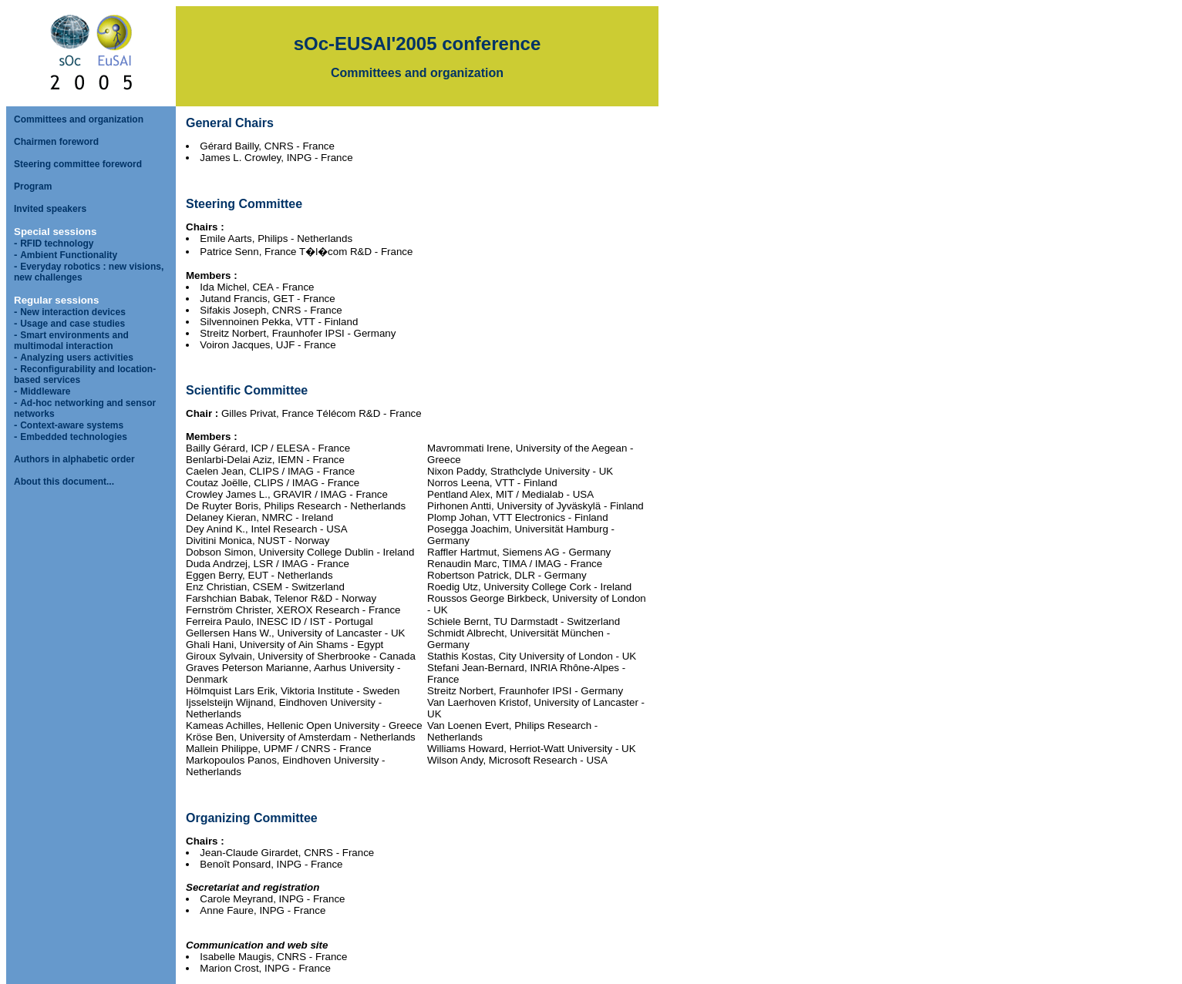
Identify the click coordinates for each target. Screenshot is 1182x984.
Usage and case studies (72, 323)
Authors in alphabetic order (74, 459)
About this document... (64, 481)
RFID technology (56, 243)
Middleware (45, 391)
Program (33, 186)
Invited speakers (50, 208)
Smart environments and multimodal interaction (71, 340)
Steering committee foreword (78, 164)
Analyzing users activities (76, 357)
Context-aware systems (71, 425)
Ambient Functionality (68, 255)
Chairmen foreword (56, 141)
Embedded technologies (73, 437)
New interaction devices (73, 312)
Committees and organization (78, 119)
